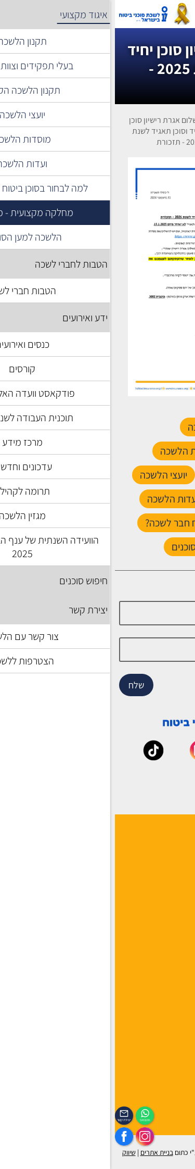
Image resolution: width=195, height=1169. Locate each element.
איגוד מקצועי (154, 125)
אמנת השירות (169, 1037)
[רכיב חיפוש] (128, 14)
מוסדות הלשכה (167, 873)
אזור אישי (99, 14)
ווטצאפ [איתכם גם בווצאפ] (30, 1119)
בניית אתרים (41, 1152)
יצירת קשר (174, 900)
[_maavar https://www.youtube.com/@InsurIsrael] (132, 757)
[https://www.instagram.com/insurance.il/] (30, 1136)
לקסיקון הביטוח (167, 956)
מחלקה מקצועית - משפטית (117, 131)
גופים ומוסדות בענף (160, 969)
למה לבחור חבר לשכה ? (154, 859)
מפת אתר (176, 996)
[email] (97, 649)
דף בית (181, 125)
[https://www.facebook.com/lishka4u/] (9, 1136)
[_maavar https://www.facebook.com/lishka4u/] (178, 757)
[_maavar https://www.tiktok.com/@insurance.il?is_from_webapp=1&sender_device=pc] (38, 757)
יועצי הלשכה (171, 886)
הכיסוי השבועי (169, 1107)
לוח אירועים (172, 1093)
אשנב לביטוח (171, 942)
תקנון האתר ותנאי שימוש (152, 1010)
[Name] (97, 613)
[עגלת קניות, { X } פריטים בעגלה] (156, 14)
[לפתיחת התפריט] (181, 14)
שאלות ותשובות (166, 983)
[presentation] (97, 276)
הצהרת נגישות (168, 1024)
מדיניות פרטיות (166, 1051)
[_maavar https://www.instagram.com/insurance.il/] (85, 757)
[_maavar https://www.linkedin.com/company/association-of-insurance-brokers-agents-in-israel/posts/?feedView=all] (109, 782)
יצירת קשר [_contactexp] (9, 1119)
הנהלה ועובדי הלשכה (157, 845)
